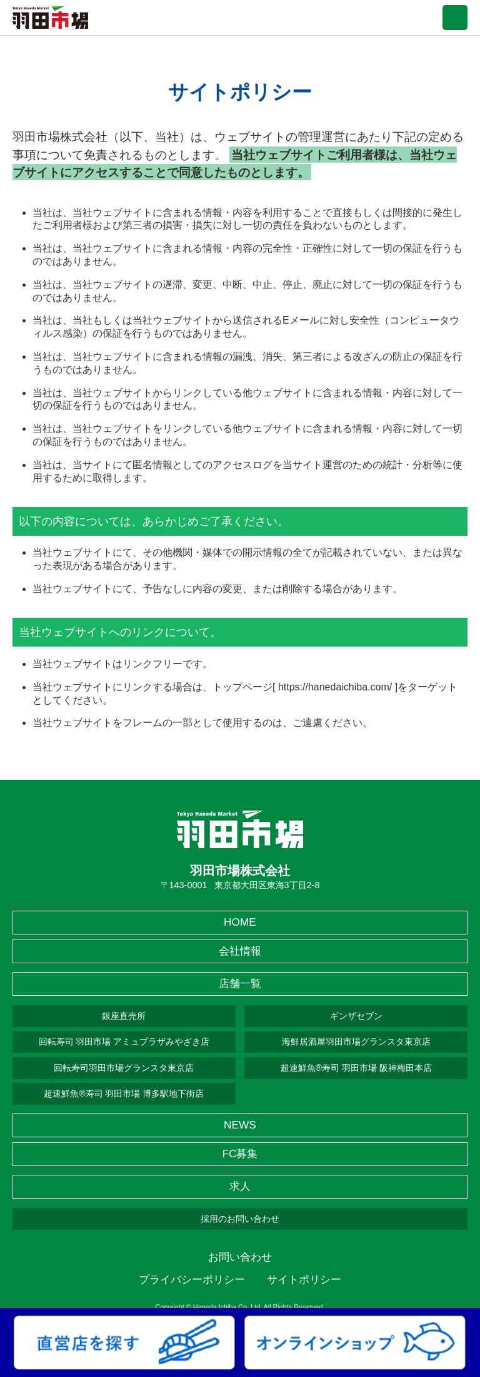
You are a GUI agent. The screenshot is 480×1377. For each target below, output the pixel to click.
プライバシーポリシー (192, 1279)
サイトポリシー (304, 1279)
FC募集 (240, 1153)
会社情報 (240, 950)
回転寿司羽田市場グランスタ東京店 (124, 1068)
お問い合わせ (240, 1257)
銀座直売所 (124, 1016)
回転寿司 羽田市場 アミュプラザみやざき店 (124, 1042)
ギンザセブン (356, 1016)
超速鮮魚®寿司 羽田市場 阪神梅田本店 (356, 1068)
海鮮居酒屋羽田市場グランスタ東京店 (356, 1042)
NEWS (240, 1124)
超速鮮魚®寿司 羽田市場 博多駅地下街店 (124, 1093)
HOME (240, 922)
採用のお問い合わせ (240, 1219)
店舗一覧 (240, 983)
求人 (240, 1186)
